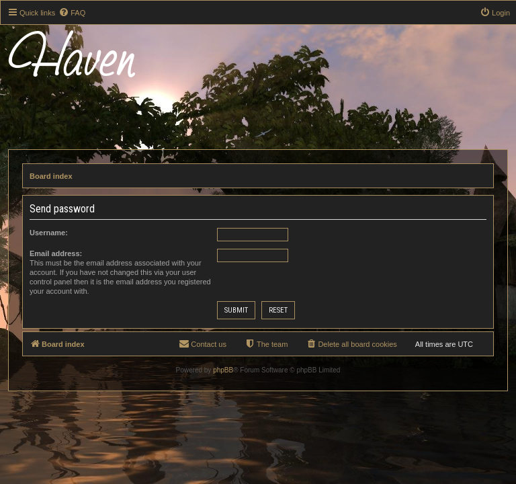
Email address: (56, 253)
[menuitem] (71, 13)
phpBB (223, 370)
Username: (49, 233)
